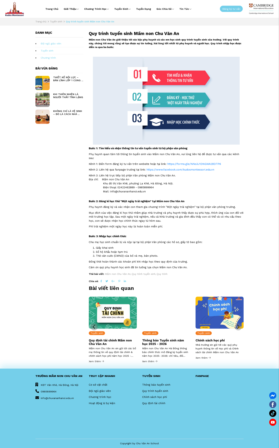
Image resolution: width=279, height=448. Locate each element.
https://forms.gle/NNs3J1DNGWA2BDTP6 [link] (194, 164)
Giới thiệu (71, 8)
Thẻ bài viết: (96, 273)
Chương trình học (96, 8)
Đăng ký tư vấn (231, 8)
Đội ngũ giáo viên (51, 43)
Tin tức (185, 8)
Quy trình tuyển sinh (155, 391)
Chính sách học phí (210, 340)
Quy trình (162, 273)
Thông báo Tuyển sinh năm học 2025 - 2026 (163, 342)
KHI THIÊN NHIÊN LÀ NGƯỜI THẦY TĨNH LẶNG (68, 96)
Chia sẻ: (94, 281)
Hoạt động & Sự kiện (102, 403)
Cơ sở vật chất (98, 384)
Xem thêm (96, 361)
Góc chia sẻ (165, 8)
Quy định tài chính (153, 403)
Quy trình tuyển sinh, (144, 273)
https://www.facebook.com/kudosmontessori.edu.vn (180, 169)
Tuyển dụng (143, 8)
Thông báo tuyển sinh (156, 384)
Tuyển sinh (122, 8)
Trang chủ (51, 8)
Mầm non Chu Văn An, (118, 273)
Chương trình (48, 57)
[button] (238, 326)
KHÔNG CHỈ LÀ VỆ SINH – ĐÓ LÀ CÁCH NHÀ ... (67, 112)
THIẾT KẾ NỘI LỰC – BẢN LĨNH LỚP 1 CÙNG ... (68, 79)
